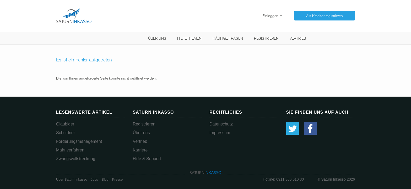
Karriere (140, 150)
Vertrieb (298, 38)
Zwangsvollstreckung (75, 158)
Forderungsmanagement (79, 141)
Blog (105, 179)
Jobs (94, 179)
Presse (117, 179)
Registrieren (266, 38)
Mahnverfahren (70, 150)
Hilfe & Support (147, 158)
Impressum (219, 132)
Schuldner (65, 132)
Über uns (157, 38)
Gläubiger (65, 124)
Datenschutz (221, 124)
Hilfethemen (189, 38)
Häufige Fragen (228, 38)
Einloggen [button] (272, 15)
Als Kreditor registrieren (324, 15)
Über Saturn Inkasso (71, 179)
